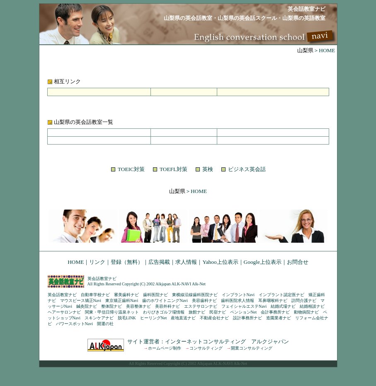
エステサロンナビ (200, 306)
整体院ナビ (111, 306)
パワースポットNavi (74, 323)
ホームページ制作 (164, 348)
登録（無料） (127, 262)
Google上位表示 (262, 262)
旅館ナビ (197, 312)
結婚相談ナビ (312, 306)
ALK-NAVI (182, 284)
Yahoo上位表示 (220, 262)
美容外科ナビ (167, 306)
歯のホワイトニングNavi (164, 300)
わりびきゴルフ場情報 (163, 312)
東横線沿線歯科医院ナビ (195, 294)
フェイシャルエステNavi (244, 306)
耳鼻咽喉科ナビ (272, 300)
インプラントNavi (238, 294)
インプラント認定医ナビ (281, 294)
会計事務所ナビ (275, 312)
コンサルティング (206, 348)
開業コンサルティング (251, 348)
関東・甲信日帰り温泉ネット (112, 312)
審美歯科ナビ (126, 294)
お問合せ (297, 262)
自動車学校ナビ (95, 294)
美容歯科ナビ (204, 300)
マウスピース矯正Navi (80, 300)
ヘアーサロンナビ (64, 312)
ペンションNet (243, 312)
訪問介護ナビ (303, 300)
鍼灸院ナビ (86, 306)
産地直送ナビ (183, 318)
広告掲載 (159, 262)
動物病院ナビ (306, 312)
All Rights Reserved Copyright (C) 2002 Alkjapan (129, 284)
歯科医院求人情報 (237, 300)
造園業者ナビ (278, 318)
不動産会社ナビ (214, 318)
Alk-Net (199, 284)
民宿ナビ (217, 312)
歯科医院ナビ (155, 294)
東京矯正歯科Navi (121, 300)
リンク (97, 262)
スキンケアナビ (99, 318)
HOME (76, 262)
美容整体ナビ (138, 306)
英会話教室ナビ (101, 278)
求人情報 (186, 262)
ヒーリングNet (153, 318)
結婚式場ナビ (283, 306)
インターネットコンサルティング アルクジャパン (227, 341)
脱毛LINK (127, 318)
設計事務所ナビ (247, 318)
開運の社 (105, 323)
